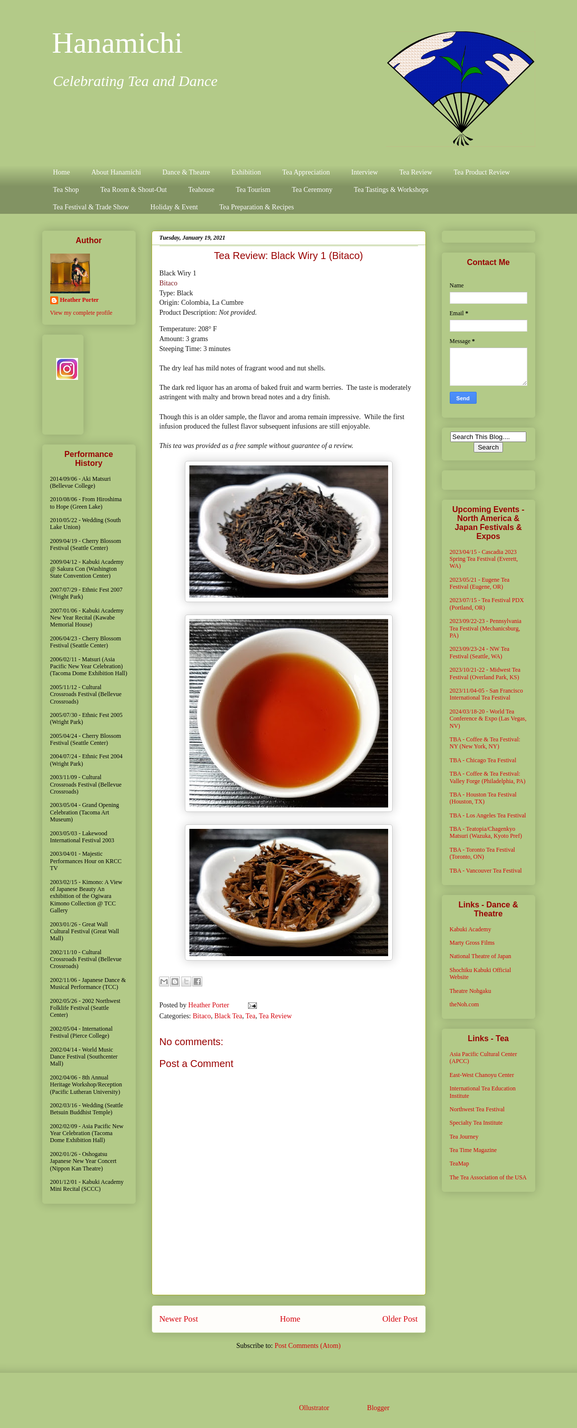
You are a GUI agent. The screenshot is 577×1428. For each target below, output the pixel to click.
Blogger (378, 1408)
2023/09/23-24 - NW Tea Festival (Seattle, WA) (479, 652)
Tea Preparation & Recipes (256, 207)
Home (61, 172)
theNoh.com (464, 1004)
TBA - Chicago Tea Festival (483, 760)
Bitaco (169, 283)
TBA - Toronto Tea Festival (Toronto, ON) (482, 853)
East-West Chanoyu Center (482, 1074)
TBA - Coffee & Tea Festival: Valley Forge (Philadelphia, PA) (488, 777)
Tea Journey (464, 1136)
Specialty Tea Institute (476, 1122)
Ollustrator (314, 1408)
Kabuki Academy (471, 929)
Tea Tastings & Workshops (391, 189)
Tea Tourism (253, 189)
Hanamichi (117, 42)
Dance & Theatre (186, 172)
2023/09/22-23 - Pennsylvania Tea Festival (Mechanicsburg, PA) (486, 628)
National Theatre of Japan (480, 956)
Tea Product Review (482, 172)
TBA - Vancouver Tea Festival (486, 870)
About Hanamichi (116, 172)
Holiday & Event (174, 207)
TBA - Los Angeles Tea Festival (488, 815)
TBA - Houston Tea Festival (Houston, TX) (483, 798)
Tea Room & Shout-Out (133, 189)
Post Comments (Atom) (307, 1345)
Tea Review (415, 172)
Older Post (399, 1319)
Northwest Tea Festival (477, 1109)
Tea (250, 1016)
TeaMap (459, 1163)
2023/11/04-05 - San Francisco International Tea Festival (486, 694)
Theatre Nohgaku (471, 990)
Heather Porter (209, 1005)
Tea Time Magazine (473, 1150)
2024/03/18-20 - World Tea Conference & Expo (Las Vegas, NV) (488, 718)
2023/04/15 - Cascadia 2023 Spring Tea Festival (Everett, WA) (484, 559)
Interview (364, 172)
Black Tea (228, 1016)
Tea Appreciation (306, 172)
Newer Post (179, 1319)
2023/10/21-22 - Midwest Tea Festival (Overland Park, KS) (485, 673)
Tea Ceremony (312, 189)
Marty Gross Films (472, 942)
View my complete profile (81, 312)
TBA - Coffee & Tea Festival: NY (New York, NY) (485, 743)
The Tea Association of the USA (488, 1177)
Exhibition (246, 172)
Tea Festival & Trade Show (91, 207)
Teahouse (201, 189)
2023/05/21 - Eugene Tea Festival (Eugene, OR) (480, 583)
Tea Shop (66, 189)
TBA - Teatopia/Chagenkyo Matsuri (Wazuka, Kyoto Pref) (486, 832)
